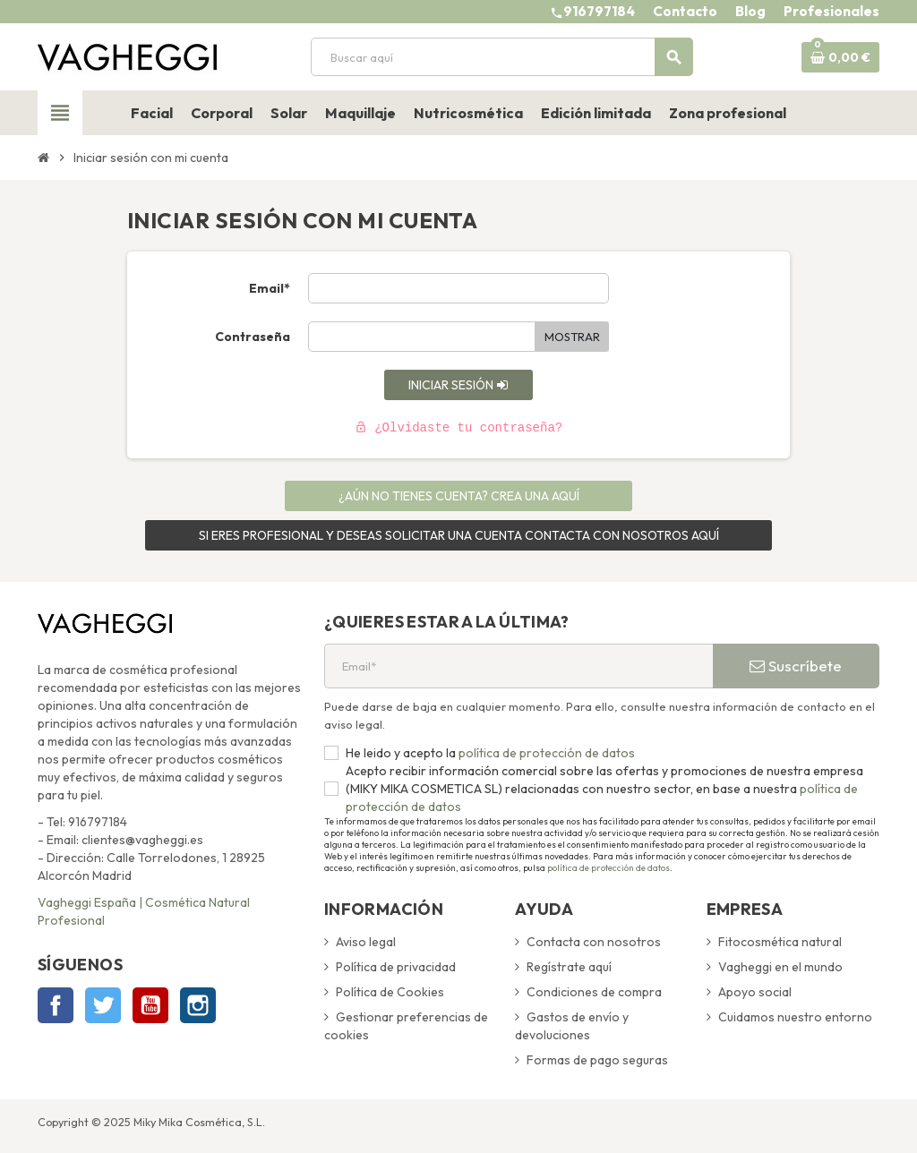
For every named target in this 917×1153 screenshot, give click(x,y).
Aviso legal (366, 942)
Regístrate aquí (569, 967)
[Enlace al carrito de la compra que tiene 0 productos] (840, 57)
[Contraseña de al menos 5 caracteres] (422, 336)
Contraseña (252, 337)
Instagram (198, 1005)
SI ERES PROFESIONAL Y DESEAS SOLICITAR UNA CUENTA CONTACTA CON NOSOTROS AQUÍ (459, 535)
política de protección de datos (545, 753)
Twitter (103, 1005)
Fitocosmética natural (780, 942)
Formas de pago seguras (597, 1060)
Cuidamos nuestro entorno (795, 1017)
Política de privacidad (396, 967)
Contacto (685, 11)
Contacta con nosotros (594, 942)
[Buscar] (501, 57)
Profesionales (831, 11)
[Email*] (518, 666)
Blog (750, 11)
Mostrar (572, 336)
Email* (269, 288)
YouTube (150, 1005)
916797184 (599, 11)
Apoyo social (755, 992)
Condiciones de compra (594, 992)
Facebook (55, 1005)
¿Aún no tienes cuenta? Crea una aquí (459, 496)
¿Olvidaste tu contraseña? (458, 428)
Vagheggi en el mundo (780, 967)
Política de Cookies (390, 992)
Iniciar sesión (458, 385)
